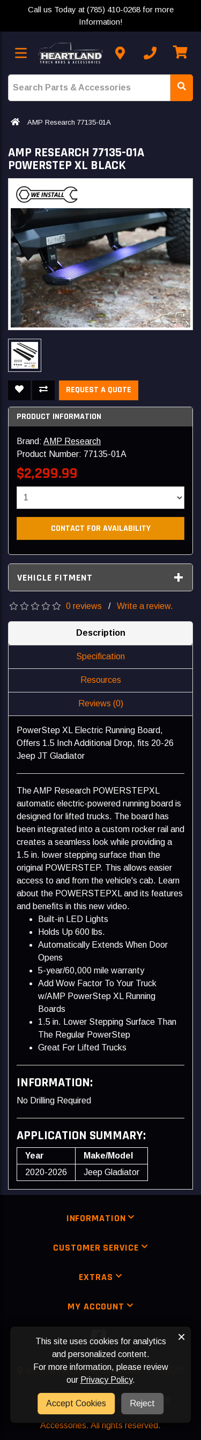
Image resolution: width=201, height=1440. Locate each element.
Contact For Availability (101, 528)
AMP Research (72, 441)
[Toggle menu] (21, 53)
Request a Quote (98, 389)
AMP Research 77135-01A (69, 122)
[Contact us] (120, 53)
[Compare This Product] (43, 390)
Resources (100, 679)
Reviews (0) (100, 703)
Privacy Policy (106, 1379)
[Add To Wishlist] (19, 390)
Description (100, 632)
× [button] (181, 1337)
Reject (142, 1403)
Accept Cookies (76, 1403)
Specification (100, 656)
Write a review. (145, 606)
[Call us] (150, 53)
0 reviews (84, 606)
